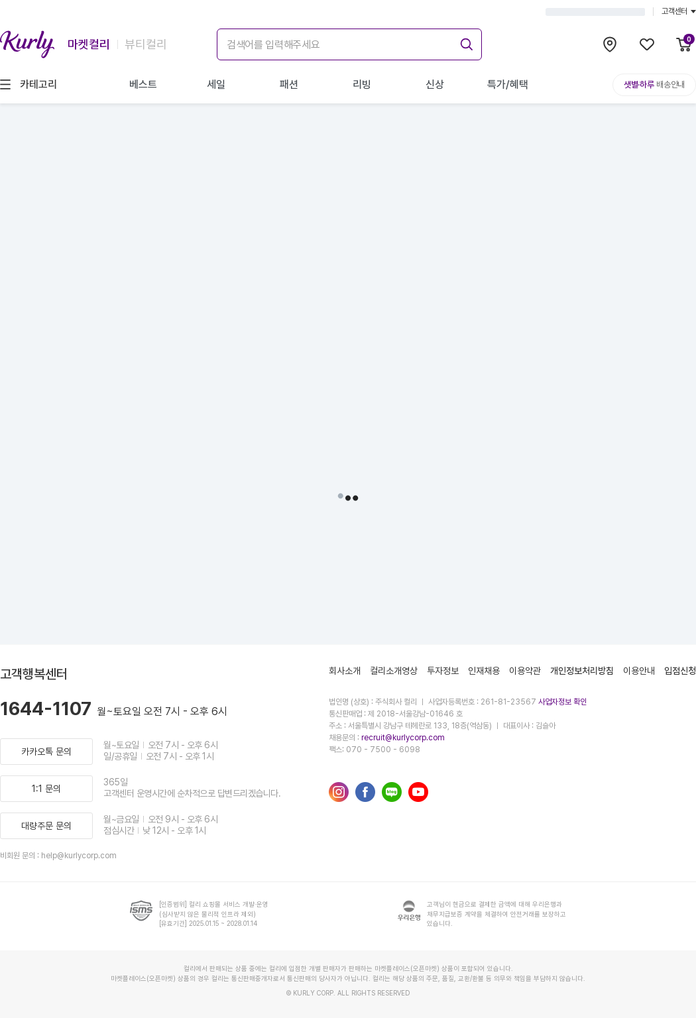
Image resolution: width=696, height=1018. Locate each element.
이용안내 (639, 670)
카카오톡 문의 (46, 751)
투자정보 (443, 670)
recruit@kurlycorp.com (403, 737)
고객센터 (679, 11)
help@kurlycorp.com (79, 855)
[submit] (465, 42)
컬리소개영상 (394, 670)
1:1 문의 (46, 788)
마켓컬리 (89, 44)
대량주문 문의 (46, 825)
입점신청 (680, 670)
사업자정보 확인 (562, 702)
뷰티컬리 (146, 44)
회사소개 (345, 670)
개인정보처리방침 (582, 670)
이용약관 (525, 670)
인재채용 (484, 670)
